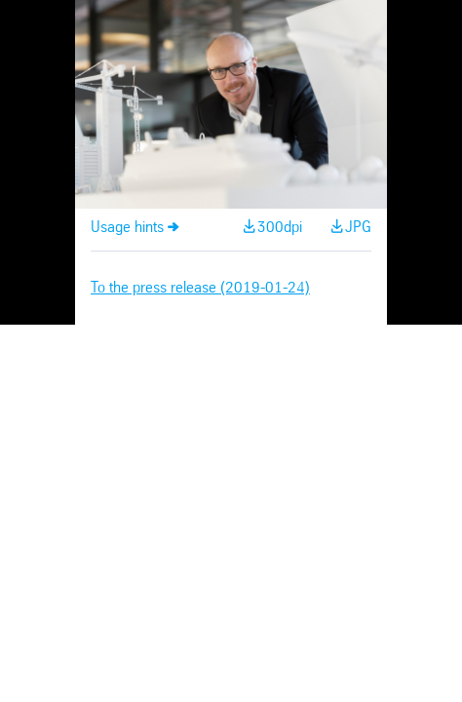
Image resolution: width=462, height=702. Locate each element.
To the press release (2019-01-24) (200, 288)
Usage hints (127, 227)
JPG (358, 227)
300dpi (279, 227)
